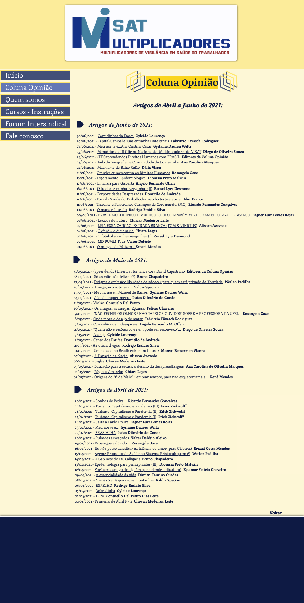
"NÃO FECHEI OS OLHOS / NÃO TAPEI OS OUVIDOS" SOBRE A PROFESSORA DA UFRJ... (167, 313)
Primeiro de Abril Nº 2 (113, 501)
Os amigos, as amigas (112, 308)
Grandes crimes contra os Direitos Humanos (133, 172)
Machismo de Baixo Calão (118, 167)
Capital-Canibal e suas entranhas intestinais (133, 140)
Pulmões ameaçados (112, 437)
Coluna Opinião (29, 87)
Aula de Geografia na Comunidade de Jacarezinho (138, 161)
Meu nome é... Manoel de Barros (121, 292)
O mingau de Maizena (116, 246)
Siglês (99, 360)
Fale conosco (24, 135)
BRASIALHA (105, 432)
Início (14, 75)
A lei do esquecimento (112, 297)
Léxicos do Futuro (113, 220)
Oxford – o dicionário (116, 230)
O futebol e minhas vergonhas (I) (125, 235)
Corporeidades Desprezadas (120, 193)
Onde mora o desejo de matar (118, 318)
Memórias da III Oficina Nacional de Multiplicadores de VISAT (149, 151)
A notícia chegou (106, 345)
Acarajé (99, 334)
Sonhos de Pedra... (111, 400)
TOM (100, 495)
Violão (98, 302)
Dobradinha (105, 490)
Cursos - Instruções (34, 111)
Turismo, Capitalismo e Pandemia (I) (125, 416)
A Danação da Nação (111, 355)
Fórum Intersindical (36, 123)
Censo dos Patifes (107, 339)
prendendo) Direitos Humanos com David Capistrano (140, 271)
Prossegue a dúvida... (112, 442)
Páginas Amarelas (108, 371)
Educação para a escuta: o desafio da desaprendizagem (139, 366)
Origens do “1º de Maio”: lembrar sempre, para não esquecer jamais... (151, 376)
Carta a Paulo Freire (112, 421)
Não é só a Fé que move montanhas (125, 479)
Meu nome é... (107, 427)
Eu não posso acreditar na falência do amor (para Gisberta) (143, 448)
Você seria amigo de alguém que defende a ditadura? (138, 469)
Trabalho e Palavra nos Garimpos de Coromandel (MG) (141, 204)
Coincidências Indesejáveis (115, 323)
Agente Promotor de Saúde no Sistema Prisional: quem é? (142, 453)
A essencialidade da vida (116, 474)
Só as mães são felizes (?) (114, 276)
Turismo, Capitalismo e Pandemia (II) (126, 411)
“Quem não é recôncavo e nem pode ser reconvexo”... (137, 329)
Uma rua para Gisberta (115, 183)
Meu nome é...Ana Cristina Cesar (124, 146)
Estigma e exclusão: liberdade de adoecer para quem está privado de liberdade (158, 281)
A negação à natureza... (113, 286)
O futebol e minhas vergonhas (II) (124, 188)
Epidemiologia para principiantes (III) (126, 464)
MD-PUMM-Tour (111, 241)
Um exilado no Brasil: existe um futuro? (126, 350)
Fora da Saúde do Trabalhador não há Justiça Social (139, 198)
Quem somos (25, 99)
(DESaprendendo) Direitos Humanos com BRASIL (138, 156)
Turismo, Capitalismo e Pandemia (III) (127, 405)
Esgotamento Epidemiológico (121, 177)
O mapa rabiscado (112, 209)
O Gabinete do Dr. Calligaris (117, 458)
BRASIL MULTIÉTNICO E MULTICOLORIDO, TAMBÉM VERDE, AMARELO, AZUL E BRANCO (174, 214)
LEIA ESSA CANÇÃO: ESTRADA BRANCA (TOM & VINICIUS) (147, 225)
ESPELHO (104, 485)
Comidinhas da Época (116, 135)
